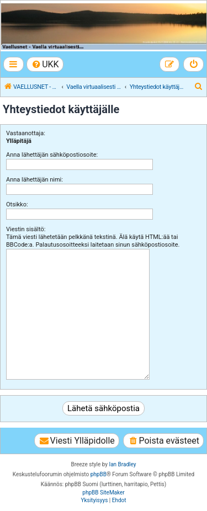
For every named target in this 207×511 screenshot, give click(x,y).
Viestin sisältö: (25, 229)
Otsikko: (17, 204)
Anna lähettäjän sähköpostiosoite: (52, 154)
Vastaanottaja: (25, 133)
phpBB (99, 474)
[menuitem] (44, 64)
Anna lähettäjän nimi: (34, 179)
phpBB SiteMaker (103, 492)
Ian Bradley (122, 464)
